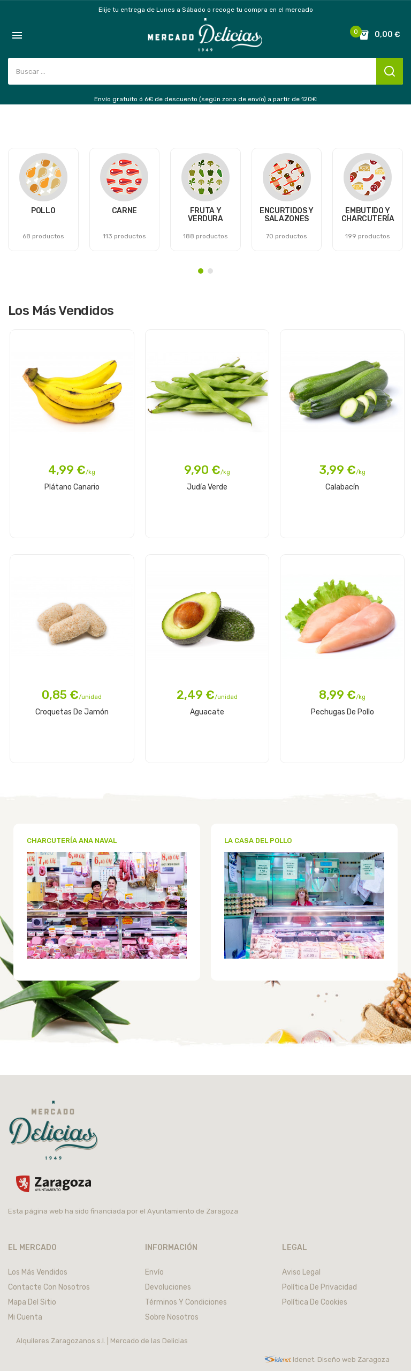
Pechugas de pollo (342, 712)
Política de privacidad (319, 1287)
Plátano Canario (72, 487)
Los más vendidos (37, 1272)
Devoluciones (168, 1287)
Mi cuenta (25, 1317)
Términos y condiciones (186, 1302)
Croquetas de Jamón (72, 712)
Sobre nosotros (172, 1317)
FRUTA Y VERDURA (205, 215)
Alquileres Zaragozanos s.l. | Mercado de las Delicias (102, 1341)
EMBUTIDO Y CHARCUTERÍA (367, 215)
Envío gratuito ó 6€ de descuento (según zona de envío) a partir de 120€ (205, 99)
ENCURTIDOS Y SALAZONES (287, 215)
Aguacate (207, 712)
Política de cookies (314, 1302)
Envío (154, 1272)
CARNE (124, 211)
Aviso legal (301, 1272)
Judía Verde (207, 487)
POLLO (43, 211)
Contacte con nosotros (49, 1287)
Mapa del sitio (32, 1302)
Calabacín (342, 487)
